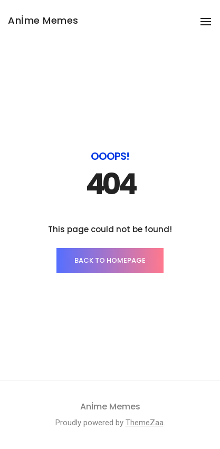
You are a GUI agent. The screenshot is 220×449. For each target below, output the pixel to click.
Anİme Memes (43, 20)
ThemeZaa (145, 422)
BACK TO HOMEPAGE (110, 260)
